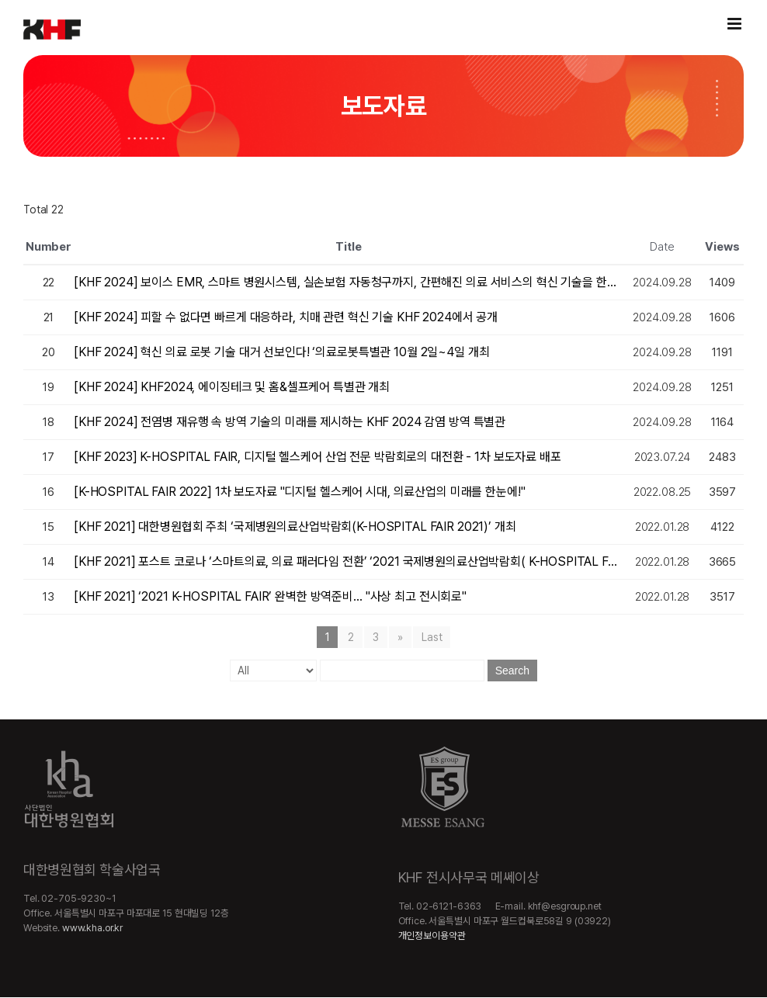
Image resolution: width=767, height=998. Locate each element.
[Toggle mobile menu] (735, 24)
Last (432, 637)
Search (512, 670)
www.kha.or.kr (92, 928)
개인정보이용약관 (432, 935)
